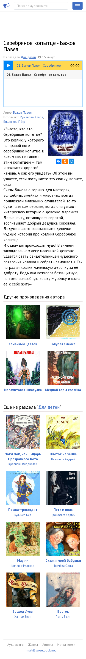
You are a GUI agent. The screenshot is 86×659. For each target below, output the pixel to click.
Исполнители (66, 645)
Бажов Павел (22, 112)
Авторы (47, 645)
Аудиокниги (15, 645)
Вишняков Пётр (14, 122)
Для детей (28, 57)
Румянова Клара (31, 117)
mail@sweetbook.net (41, 650)
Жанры (33, 645)
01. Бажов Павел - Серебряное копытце (36, 75)
